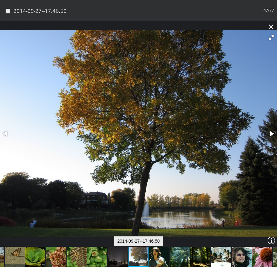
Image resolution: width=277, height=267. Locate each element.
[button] (271, 37)
